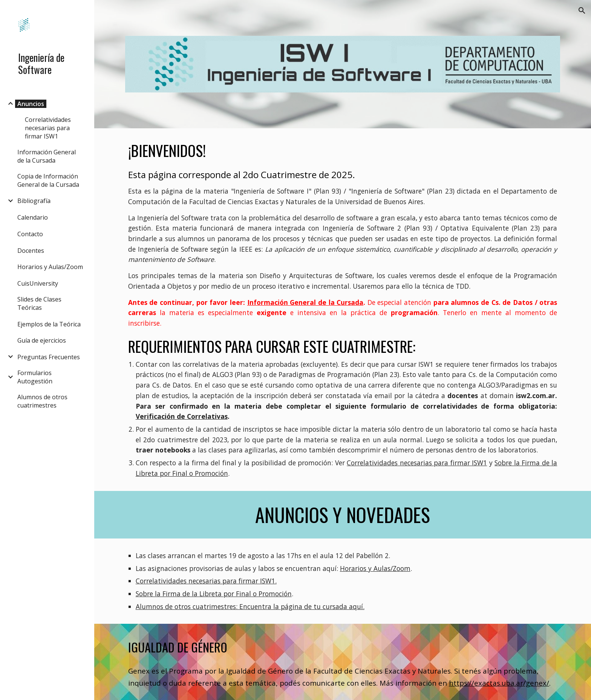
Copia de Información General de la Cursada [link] (48, 180)
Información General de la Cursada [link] (46, 156)
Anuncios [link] (30, 104)
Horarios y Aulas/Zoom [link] (50, 267)
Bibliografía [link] (34, 201)
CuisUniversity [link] (37, 283)
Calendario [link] (32, 217)
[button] (582, 11)
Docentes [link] (30, 250)
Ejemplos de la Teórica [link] (49, 324)
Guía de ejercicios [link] (41, 340)
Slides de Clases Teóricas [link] (39, 303)
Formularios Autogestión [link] (34, 377)
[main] (342, 309)
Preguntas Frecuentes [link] (48, 357)
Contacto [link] (30, 234)
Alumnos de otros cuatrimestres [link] (42, 401)
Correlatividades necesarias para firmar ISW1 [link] (48, 127)
